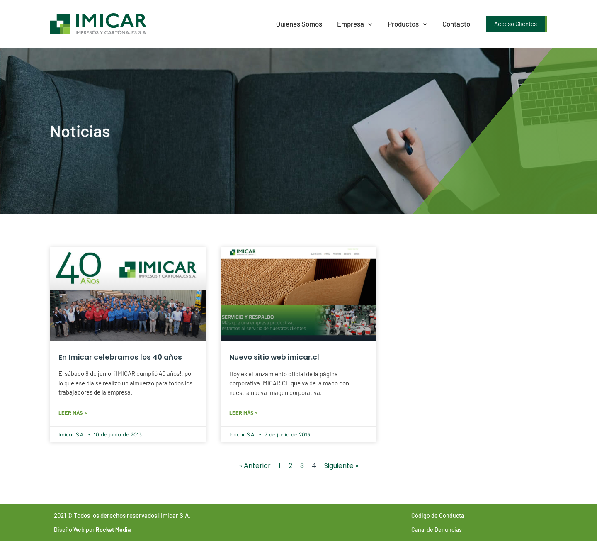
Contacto (457, 23)
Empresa (357, 23)
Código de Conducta (437, 515)
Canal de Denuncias (436, 529)
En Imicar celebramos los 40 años (120, 357)
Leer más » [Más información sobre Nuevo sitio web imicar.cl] (243, 412)
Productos (409, 23)
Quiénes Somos (303, 23)
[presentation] (371, 23)
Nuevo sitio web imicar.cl (274, 357)
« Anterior (255, 465)
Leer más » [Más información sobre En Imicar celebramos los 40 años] (72, 412)
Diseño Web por (92, 529)
